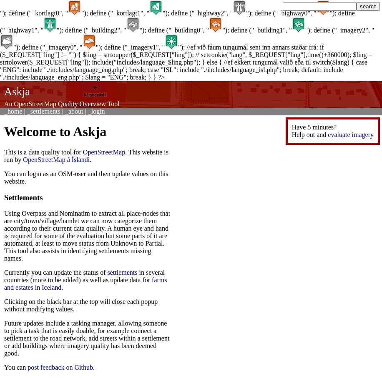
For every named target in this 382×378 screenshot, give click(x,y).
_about (74, 111)
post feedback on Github (60, 367)
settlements (123, 272)
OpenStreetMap (104, 152)
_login (96, 111)
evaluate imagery (351, 134)
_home (13, 111)
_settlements (43, 111)
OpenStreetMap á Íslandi (56, 159)
